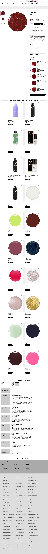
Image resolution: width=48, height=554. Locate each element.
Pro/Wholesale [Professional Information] (31, 3)
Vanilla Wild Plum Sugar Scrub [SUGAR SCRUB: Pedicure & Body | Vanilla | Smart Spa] (7, 520)
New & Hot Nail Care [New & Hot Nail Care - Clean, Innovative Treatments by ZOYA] (19, 483)
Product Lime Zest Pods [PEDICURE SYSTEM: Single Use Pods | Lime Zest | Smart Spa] (6, 505)
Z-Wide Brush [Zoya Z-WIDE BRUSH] (30, 545)
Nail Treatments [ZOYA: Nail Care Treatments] (5, 542)
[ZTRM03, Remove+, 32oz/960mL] (15, 112)
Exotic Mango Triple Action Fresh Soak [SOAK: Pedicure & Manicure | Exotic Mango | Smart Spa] (21, 514)
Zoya (26, 463)
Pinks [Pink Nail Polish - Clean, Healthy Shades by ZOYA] (4, 489)
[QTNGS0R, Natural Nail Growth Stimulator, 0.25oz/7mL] (32, 139)
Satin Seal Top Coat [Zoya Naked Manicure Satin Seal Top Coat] (6, 544)
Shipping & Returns (5, 467)
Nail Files (4, 541)
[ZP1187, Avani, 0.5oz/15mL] (15, 222)
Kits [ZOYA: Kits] (16, 480)
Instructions (37, 54)
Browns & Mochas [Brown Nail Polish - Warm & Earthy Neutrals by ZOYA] (18, 496)
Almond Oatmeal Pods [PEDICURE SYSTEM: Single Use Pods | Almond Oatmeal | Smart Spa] (6, 501)
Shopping (15, 467)
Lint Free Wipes (18, 542)
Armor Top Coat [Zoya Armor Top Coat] (30, 492)
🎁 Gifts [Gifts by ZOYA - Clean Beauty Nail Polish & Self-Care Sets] (4, 499)
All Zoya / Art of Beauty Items (7, 548)
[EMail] (36, 27)
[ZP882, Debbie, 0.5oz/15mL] (15, 360)
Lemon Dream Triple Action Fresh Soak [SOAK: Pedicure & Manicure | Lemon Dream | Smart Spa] (8, 517)
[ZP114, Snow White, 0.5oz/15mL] (32, 195)
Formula (37, 52)
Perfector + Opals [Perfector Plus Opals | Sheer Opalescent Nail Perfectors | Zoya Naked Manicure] (30, 532)
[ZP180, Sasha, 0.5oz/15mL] (32, 222)
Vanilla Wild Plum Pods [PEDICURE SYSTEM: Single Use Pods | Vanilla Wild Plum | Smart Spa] (31, 501)
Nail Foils (17, 544)
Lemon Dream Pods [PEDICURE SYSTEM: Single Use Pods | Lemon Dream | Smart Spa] (6, 502)
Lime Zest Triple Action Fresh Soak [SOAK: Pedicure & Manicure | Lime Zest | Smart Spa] (33, 514)
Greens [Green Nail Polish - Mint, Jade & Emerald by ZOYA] (4, 496)
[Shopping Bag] (46, 2)
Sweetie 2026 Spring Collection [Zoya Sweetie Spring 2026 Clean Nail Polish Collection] (32, 483)
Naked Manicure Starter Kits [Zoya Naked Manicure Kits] (20, 545)
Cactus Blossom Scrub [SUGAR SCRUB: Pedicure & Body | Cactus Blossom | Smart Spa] (6, 526)
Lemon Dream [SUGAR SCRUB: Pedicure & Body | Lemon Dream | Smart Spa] (5, 523)
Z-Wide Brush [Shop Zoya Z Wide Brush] (30, 511)
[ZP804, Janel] (37, 89)
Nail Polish (32, 44)
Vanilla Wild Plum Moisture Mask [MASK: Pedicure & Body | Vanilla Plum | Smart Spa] (33, 529)
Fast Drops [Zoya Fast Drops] (17, 492)
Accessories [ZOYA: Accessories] (5, 480)
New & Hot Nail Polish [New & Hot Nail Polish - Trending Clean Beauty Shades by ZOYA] (6, 483)
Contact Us (4, 463)
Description (33, 35)
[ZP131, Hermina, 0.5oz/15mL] (15, 305)
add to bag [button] (37, 24)
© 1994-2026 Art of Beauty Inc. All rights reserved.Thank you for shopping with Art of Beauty (24, 551)
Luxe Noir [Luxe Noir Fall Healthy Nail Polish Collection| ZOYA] (29, 499)
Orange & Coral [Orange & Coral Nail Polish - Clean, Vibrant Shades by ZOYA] (5, 511)
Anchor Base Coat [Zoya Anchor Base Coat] (30, 489)
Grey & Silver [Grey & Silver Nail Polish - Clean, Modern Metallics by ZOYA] (17, 508)
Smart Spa (27, 468)
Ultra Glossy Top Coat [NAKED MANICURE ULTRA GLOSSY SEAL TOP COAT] (31, 541)
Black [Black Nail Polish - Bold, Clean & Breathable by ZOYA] (29, 496)
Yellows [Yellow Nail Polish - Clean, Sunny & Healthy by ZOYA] (17, 498)
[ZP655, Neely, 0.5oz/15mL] (15, 333)
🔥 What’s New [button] (23, 3)
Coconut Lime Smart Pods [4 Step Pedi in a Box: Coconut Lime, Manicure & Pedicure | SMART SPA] (32, 486)
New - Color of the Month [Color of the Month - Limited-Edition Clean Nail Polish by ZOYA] (6, 486)
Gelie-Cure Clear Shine (6, 529)
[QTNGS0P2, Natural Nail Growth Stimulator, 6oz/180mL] (15, 167)
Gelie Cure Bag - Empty (19, 539)
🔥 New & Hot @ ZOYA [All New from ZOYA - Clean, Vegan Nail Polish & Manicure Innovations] (19, 511)
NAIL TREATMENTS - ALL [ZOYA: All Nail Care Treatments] (19, 517)
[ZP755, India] (37, 76)
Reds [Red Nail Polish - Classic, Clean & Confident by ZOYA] (16, 489)
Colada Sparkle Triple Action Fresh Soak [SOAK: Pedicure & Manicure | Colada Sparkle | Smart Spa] (33, 517)
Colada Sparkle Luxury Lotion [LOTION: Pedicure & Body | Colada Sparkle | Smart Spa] (7, 538)
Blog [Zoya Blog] (37, 3)
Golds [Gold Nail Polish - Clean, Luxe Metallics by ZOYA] (29, 498)
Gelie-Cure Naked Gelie (31, 523)
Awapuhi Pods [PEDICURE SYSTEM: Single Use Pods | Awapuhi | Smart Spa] (5, 508)
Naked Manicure (28, 464)
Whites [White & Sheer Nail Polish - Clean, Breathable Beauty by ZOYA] (29, 508)
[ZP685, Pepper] (37, 83)
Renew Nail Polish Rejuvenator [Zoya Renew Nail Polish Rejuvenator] (32, 495)
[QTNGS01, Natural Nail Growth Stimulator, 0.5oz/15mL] (32, 167)
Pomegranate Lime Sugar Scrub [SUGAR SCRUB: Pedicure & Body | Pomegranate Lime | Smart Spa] (32, 520)
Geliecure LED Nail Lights (6, 539)
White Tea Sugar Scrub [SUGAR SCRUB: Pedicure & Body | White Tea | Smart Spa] (19, 523)
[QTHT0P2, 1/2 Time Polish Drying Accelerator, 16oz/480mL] (15, 195)
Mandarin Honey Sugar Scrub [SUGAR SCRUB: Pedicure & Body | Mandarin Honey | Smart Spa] (20, 520)
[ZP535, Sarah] (37, 70)
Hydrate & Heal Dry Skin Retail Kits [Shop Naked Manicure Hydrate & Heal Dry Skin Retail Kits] (21, 505)
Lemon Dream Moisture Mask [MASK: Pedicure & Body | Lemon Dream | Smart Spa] (20, 532)
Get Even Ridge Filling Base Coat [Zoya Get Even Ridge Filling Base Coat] (20, 495)
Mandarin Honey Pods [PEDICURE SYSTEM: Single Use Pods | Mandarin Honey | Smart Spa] (31, 502)
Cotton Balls (17, 538)
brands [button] (17, 3)
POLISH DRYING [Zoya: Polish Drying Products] (30, 477)
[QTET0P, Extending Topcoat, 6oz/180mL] (32, 112)
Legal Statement (16, 464)
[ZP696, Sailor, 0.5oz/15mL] (32, 333)
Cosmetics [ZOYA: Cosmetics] (4, 545)
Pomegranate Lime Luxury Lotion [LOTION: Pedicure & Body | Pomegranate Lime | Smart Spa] (33, 535)
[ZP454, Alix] (37, 64)
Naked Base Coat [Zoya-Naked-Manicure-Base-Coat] (30, 539)
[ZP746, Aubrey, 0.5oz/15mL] (15, 250)
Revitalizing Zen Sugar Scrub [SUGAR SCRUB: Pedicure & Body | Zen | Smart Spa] (32, 526)
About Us (15, 463)
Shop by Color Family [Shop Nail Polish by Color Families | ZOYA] (6, 495)
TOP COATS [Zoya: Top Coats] (4, 477)
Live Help (3, 464)
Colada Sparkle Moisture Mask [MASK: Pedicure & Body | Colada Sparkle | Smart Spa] (20, 529)
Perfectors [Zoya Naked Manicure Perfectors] (29, 538)
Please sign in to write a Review (4, 383)
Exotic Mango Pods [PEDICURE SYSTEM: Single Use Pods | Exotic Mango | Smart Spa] (18, 502)
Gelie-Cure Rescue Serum (32, 505)
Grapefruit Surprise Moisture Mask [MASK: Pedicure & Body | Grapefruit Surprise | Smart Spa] (8, 532)
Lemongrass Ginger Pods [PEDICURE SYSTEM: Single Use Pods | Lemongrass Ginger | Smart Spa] (19, 501)
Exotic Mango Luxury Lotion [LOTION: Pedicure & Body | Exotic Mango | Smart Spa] (7, 535)
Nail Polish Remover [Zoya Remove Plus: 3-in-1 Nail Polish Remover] (19, 541)
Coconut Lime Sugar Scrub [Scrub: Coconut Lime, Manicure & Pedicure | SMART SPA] (19, 486)
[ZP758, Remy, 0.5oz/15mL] (32, 250)
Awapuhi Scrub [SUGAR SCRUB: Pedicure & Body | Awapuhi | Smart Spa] (18, 526)
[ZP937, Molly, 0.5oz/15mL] (15, 277)
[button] (6, 3)
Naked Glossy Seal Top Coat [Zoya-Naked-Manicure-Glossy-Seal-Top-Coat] (32, 542)
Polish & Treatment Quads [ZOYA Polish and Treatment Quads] (32, 480)
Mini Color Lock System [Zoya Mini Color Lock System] (6, 498)
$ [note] (38, 65)
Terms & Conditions (5, 468)
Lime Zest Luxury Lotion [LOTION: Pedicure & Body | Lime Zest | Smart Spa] (19, 535)
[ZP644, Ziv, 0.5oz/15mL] (32, 305)
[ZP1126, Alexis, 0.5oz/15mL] (32, 277)
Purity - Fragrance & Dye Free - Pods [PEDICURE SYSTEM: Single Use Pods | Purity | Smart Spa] (21, 499)
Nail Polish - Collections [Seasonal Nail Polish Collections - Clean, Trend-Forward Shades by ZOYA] (6, 492)
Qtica (27, 467)
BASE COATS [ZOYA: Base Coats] (17, 477)
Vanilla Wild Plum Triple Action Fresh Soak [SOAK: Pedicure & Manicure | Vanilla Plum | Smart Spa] (8, 514)
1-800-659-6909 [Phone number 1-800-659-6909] (16, 468)
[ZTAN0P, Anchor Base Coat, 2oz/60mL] (15, 139)
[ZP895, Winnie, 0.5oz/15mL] (32, 360)
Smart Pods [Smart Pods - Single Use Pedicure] (30, 544)
